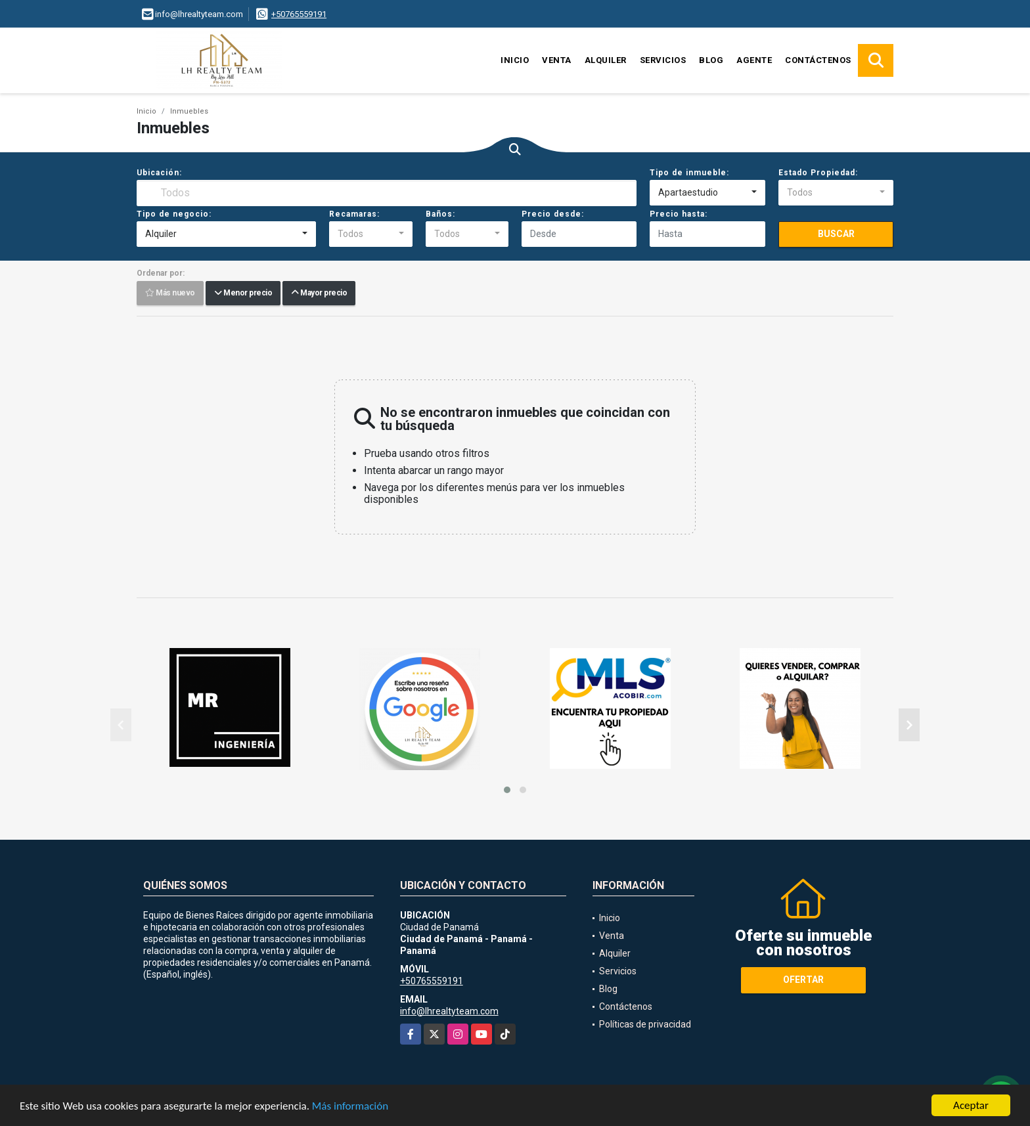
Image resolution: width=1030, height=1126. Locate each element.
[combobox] (707, 193)
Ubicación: (159, 172)
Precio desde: (553, 214)
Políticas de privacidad (645, 1024)
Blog (711, 60)
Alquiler (606, 60)
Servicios (663, 60)
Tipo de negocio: (174, 214)
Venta (556, 60)
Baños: (440, 214)
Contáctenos (818, 60)
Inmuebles (189, 111)
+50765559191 (298, 14)
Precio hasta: (678, 214)
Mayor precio (319, 293)
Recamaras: (354, 214)
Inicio (515, 60)
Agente (754, 60)
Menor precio (243, 293)
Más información (350, 1107)
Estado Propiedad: (818, 172)
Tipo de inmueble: (689, 172)
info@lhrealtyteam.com (449, 1011)
